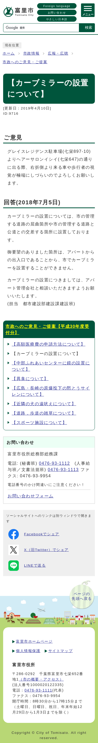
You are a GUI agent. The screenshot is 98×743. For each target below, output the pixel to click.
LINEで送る (27, 565)
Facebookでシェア (33, 534)
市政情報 (31, 53)
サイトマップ (60, 651)
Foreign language (56, 6)
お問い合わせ (57, 12)
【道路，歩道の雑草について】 (44, 413)
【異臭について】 (30, 378)
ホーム (9, 53)
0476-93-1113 (63, 469)
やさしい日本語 (56, 19)
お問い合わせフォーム (31, 496)
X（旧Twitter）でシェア (38, 550)
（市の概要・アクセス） (41, 679)
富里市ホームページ (34, 641)
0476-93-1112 (54, 463)
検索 (88, 27)
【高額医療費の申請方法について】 (48, 344)
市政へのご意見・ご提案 (25, 62)
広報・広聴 (58, 53)
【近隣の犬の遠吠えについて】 (44, 404)
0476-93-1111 (38, 690)
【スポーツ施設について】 (39, 422)
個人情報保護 (28, 651)
